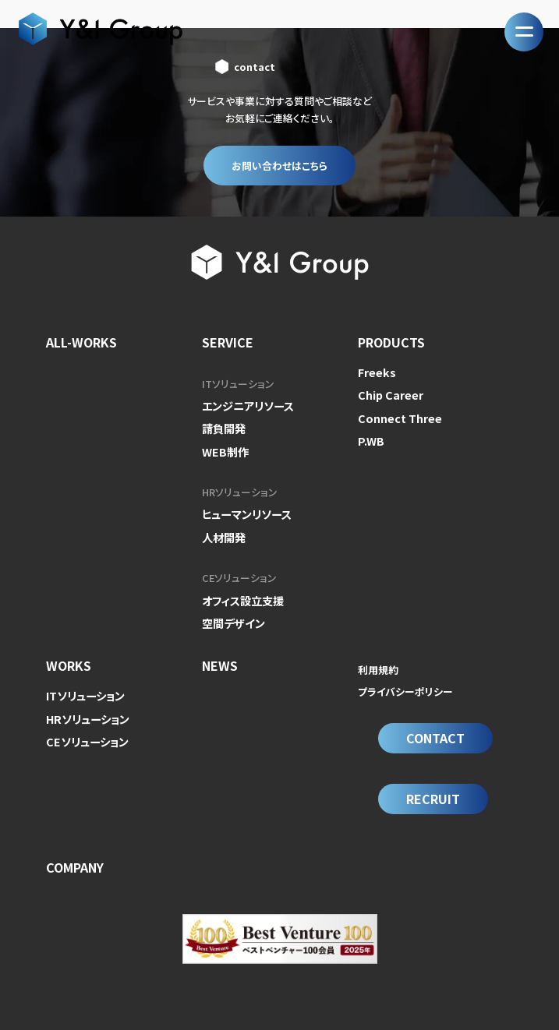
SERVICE (227, 342)
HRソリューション (240, 487)
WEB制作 (223, 446)
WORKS (68, 653)
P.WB (369, 434)
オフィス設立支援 (240, 590)
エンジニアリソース (245, 404)
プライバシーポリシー (405, 679)
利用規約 (378, 658)
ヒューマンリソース (243, 508)
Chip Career (387, 392)
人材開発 (222, 529)
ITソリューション (238, 383)
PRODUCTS (391, 342)
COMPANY (75, 841)
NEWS (220, 653)
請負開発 (222, 425)
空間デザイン (231, 611)
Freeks (374, 371)
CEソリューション (239, 569)
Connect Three (395, 413)
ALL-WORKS (81, 342)
